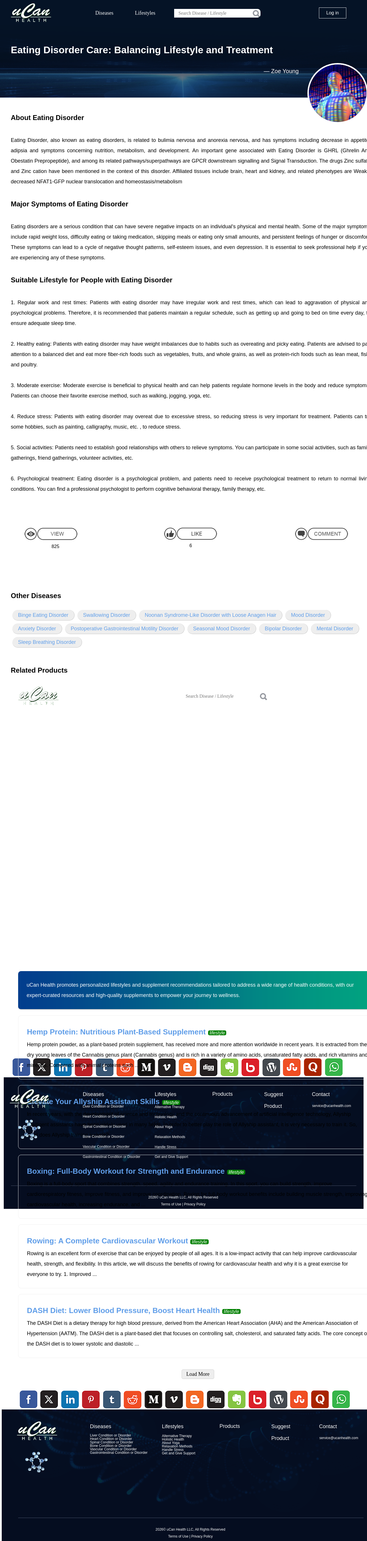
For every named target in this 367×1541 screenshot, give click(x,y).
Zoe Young (285, 71)
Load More (197, 1374)
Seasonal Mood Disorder (221, 628)
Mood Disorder (308, 615)
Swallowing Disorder (106, 615)
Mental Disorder (335, 628)
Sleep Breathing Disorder (47, 642)
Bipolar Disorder (283, 628)
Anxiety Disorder (37, 628)
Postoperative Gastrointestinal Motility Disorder (124, 628)
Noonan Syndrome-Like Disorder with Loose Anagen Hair (210, 615)
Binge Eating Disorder (43, 615)
